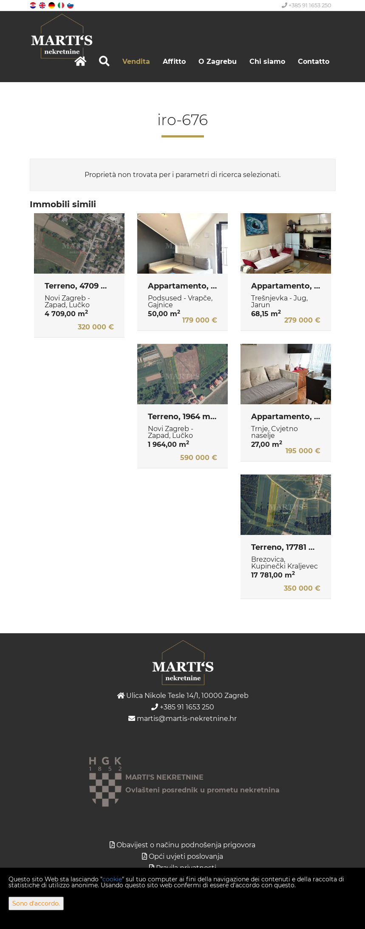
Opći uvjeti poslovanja (186, 856)
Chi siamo (267, 61)
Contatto (313, 61)
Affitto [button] (174, 61)
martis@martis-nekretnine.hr (182, 719)
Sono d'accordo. (36, 903)
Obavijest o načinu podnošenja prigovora (185, 845)
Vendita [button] (136, 61)
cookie (112, 879)
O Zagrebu (217, 61)
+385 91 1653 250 (306, 5)
